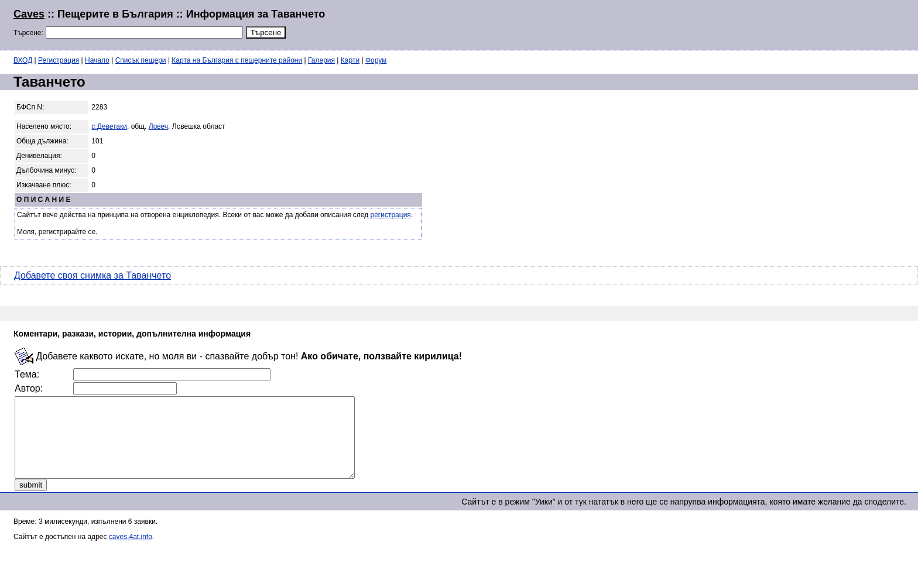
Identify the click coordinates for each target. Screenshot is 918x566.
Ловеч (158, 126)
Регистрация (58, 60)
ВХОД (22, 60)
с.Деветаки (109, 126)
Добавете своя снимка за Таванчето (92, 275)
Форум (375, 60)
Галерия (321, 60)
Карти (350, 60)
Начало (97, 60)
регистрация (391, 215)
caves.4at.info (130, 552)
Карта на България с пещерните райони (237, 60)
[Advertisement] (762, 23)
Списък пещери (140, 60)
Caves (28, 14)
